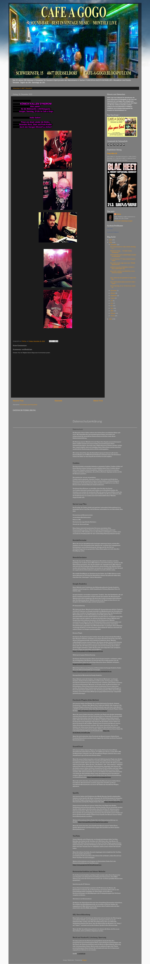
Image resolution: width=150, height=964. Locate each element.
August (113, 298)
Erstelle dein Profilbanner (113, 232)
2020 (110, 240)
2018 (110, 319)
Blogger (84, 960)
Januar (113, 315)
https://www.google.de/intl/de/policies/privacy (87, 865)
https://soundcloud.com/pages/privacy (99, 777)
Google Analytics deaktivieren (82, 664)
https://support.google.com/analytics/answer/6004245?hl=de (92, 671)
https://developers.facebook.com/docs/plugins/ (92, 710)
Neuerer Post (18, 401)
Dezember (114, 244)
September (114, 295)
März (112, 310)
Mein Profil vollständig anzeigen (123, 221)
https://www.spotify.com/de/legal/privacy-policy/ (93, 822)
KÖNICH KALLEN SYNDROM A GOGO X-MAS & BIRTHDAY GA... (122, 267)
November (114, 290)
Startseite (58, 401)
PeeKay (118, 214)
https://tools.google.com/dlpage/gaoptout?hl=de (88, 651)
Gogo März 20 (112, 153)
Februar (113, 313)
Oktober (113, 293)
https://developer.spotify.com (113, 801)
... (119, 275)
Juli (112, 300)
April (112, 308)
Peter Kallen (110, 228)
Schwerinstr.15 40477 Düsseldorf (22, 88)
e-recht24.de (81, 953)
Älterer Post (98, 401)
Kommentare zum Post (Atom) (28, 404)
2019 (110, 242)
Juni (112, 303)
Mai (112, 305)
